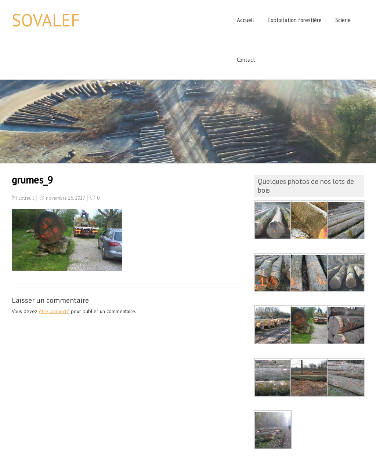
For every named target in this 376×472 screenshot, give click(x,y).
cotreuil (26, 198)
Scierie (343, 20)
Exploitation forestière (295, 20)
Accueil (245, 20)
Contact (246, 59)
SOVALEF (46, 19)
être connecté (54, 311)
